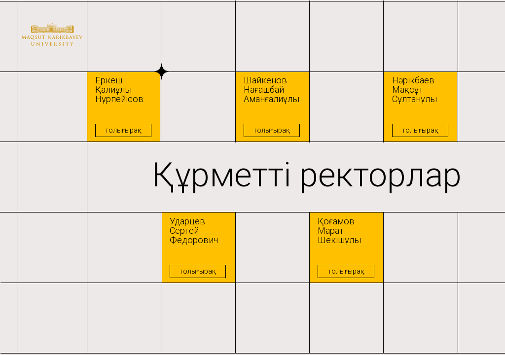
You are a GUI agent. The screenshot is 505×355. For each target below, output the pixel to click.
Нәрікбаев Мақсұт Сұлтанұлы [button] (414, 89)
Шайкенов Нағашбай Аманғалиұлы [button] (271, 89)
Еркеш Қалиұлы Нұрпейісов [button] (119, 89)
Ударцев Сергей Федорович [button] (194, 230)
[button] (123, 107)
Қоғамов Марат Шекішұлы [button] (339, 230)
